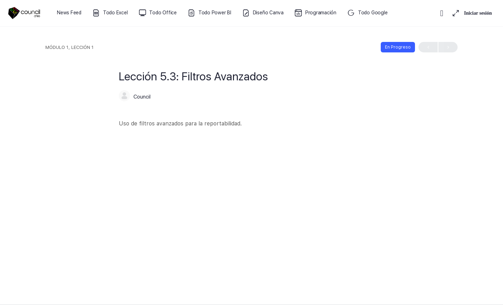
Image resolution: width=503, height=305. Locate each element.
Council (142, 97)
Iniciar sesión (478, 13)
